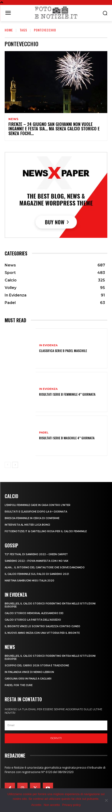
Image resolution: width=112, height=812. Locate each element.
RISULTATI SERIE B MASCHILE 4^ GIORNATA (66, 437)
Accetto (36, 805)
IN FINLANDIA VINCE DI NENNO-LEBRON (29, 672)
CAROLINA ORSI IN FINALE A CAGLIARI (28, 678)
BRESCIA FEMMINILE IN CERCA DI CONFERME (32, 518)
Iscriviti (56, 738)
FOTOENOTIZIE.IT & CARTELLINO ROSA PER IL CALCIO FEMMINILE (46, 531)
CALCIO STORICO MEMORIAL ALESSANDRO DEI (34, 613)
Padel (43, 432)
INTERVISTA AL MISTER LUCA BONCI (27, 524)
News (13, 119)
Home (9, 29)
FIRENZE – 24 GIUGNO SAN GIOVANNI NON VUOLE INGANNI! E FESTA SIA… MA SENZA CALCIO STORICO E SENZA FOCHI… (54, 129)
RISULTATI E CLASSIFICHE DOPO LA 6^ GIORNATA (36, 511)
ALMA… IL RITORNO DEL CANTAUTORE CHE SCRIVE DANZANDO (45, 567)
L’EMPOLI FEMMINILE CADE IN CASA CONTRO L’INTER (37, 505)
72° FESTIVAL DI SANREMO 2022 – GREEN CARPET (36, 554)
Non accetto (52, 805)
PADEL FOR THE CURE (19, 685)
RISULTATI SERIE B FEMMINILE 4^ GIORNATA (67, 394)
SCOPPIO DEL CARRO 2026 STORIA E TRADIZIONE (37, 665)
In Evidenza (48, 345)
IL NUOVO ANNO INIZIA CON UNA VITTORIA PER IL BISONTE (42, 632)
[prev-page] (8, 465)
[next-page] (15, 465)
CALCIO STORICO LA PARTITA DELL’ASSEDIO (33, 619)
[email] (56, 725)
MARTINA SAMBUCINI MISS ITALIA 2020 (29, 580)
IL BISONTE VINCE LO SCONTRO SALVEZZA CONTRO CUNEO (42, 626)
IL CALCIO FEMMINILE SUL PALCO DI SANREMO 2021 (37, 574)
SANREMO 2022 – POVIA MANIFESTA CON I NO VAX (36, 560)
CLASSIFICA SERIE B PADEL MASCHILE (63, 350)
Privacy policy (71, 805)
